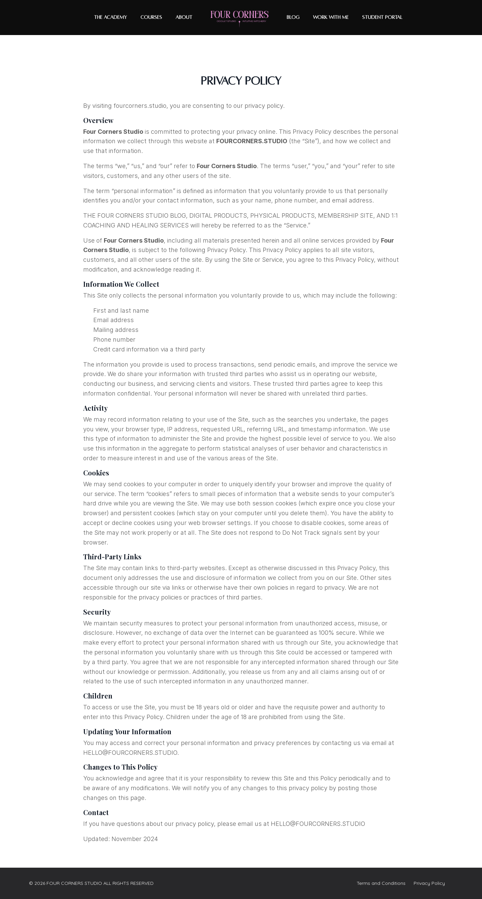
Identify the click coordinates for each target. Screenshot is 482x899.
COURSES (151, 17)
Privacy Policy (429, 883)
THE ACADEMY (110, 17)
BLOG (293, 17)
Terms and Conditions (381, 883)
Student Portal (382, 17)
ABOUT (183, 17)
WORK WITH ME (331, 17)
